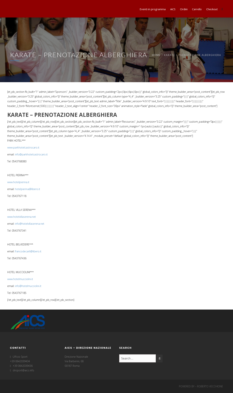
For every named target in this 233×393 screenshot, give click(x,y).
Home (156, 55)
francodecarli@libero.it (28, 251)
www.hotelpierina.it (18, 182)
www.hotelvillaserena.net (21, 216)
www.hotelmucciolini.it (20, 279)
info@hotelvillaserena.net (29, 223)
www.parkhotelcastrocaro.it (23, 147)
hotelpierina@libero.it (27, 189)
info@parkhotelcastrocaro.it (31, 154)
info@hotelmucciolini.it (28, 286)
